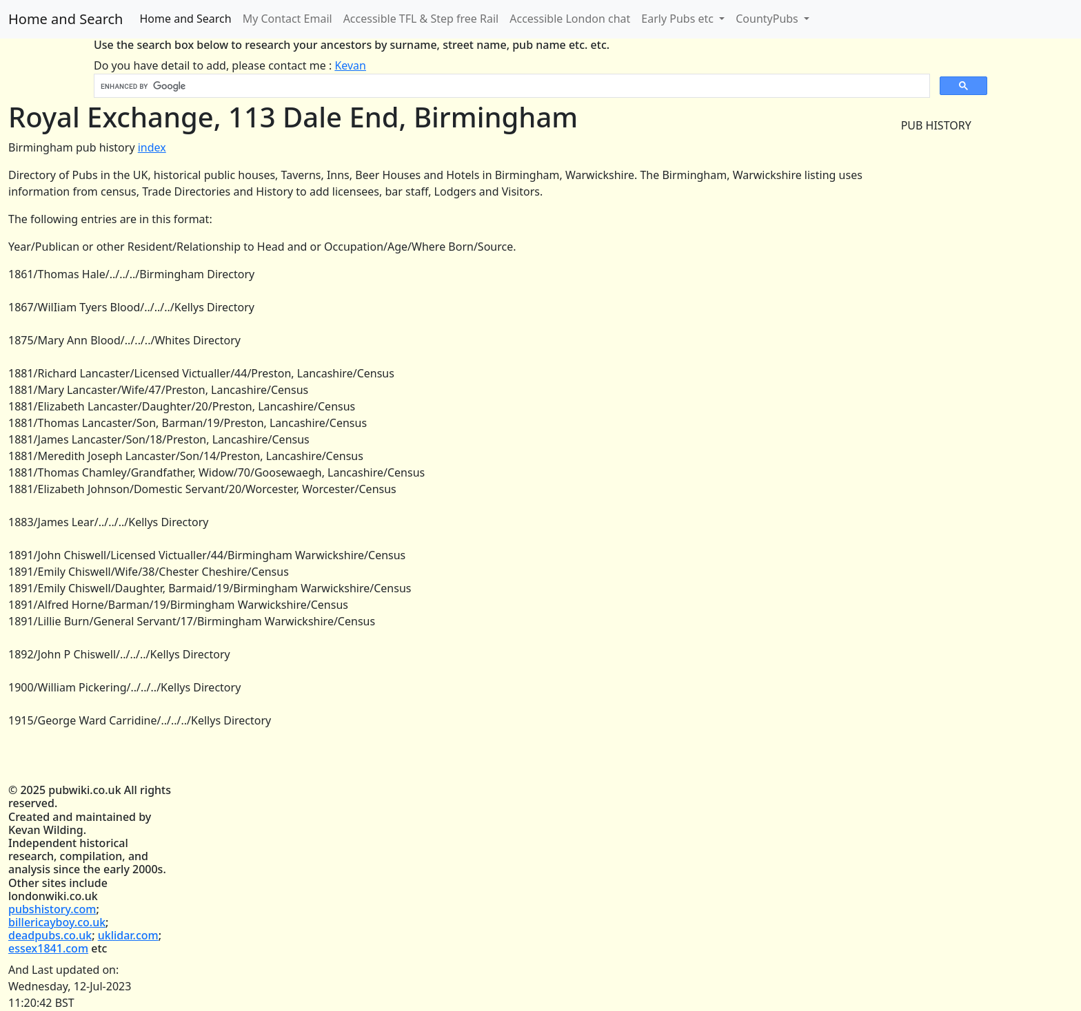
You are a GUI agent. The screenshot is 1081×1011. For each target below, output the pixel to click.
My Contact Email (287, 18)
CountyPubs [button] (768, 18)
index (152, 147)
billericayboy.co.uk (56, 922)
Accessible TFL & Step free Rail (421, 18)
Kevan (350, 65)
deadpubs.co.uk (50, 935)
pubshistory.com (52, 909)
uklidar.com (128, 935)
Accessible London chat (569, 18)
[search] (510, 86)
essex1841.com (48, 948)
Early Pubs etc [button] (678, 18)
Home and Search (65, 19)
